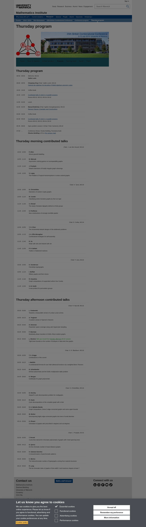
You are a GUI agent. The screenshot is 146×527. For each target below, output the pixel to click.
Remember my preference (111, 512)
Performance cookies (66, 520)
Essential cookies (65, 506)
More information (111, 517)
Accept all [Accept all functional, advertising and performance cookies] (111, 507)
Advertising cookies (66, 516)
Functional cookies (65, 511)
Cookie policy (22, 522)
